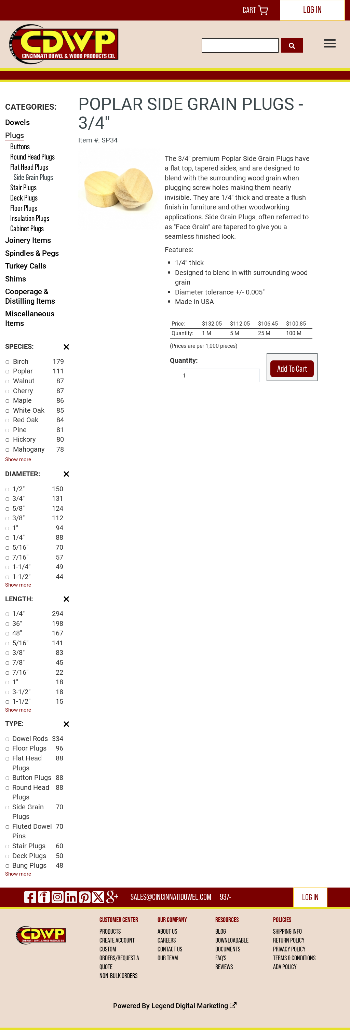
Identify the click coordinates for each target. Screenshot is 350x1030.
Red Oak (38, 420)
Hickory (38, 439)
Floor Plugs (23, 207)
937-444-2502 (226, 899)
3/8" (37, 518)
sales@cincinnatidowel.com (171, 897)
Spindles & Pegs (32, 253)
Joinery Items (28, 240)
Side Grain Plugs (33, 177)
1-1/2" (37, 576)
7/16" (37, 557)
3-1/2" (37, 692)
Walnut (38, 381)
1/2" (37, 489)
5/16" (37, 547)
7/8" (37, 662)
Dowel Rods (37, 738)
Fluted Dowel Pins (37, 831)
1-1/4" (37, 567)
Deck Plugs (24, 197)
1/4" (37, 537)
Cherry (38, 391)
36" (37, 623)
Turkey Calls (25, 266)
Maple (38, 400)
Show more (18, 459)
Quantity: (184, 360)
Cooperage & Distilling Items (30, 296)
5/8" (37, 508)
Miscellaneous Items (29, 318)
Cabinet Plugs (27, 228)
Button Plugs (37, 777)
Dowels (17, 122)
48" (37, 633)
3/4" (37, 498)
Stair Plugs (23, 187)
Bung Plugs (37, 865)
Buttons (20, 146)
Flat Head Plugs (29, 166)
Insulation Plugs (29, 218)
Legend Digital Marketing (194, 1005)
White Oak (38, 410)
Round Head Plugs (32, 156)
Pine (38, 430)
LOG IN (312, 9)
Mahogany (38, 449)
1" (37, 528)
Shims (15, 279)
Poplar (38, 371)
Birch (38, 361)
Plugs (14, 135)
